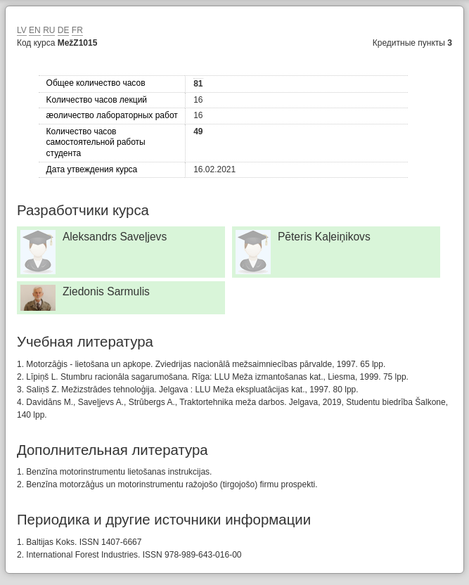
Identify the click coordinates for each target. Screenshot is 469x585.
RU (49, 30)
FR (77, 30)
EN (35, 30)
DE (64, 30)
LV (22, 30)
